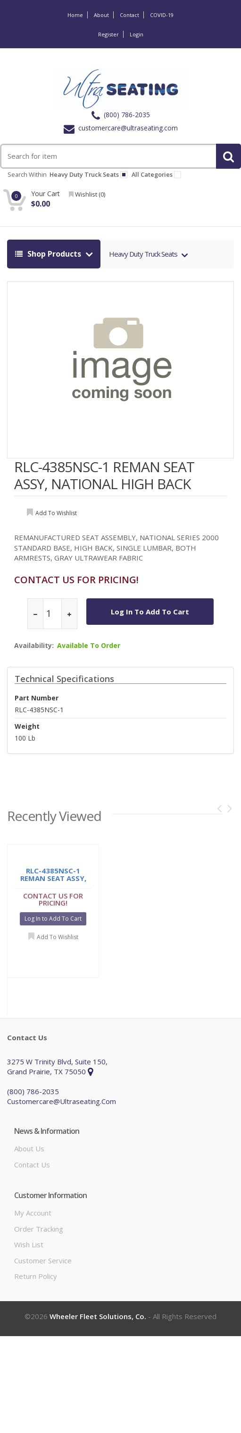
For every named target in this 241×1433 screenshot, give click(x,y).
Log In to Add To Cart (150, 611)
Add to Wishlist (57, 939)
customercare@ (121, 127)
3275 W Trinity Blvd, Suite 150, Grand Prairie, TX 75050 (57, 1066)
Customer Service (43, 1260)
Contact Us (32, 1164)
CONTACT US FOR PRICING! (76, 579)
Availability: (34, 645)
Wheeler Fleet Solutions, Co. (98, 1316)
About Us (29, 1148)
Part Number (36, 697)
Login (136, 34)
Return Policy (35, 1276)
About (101, 14)
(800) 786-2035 (120, 114)
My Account (32, 1212)
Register (108, 34)
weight (27, 726)
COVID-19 (162, 14)
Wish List (28, 1244)
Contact (129, 14)
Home (75, 14)
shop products (49, 254)
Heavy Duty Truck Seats (144, 254)
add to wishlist (56, 513)
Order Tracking (38, 1229)
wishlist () (87, 194)
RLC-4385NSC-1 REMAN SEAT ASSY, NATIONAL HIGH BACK (104, 475)
